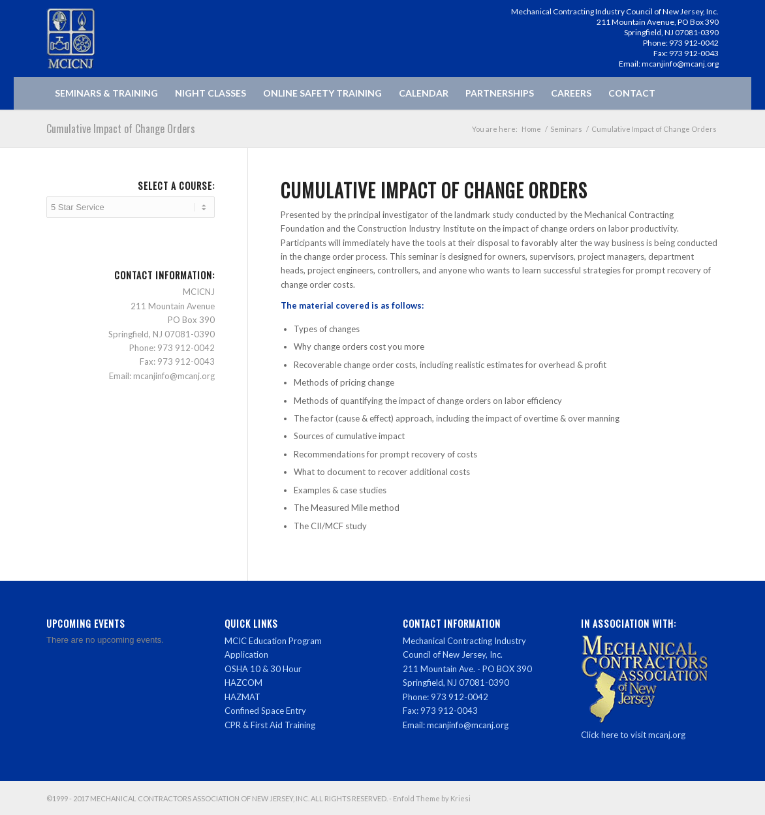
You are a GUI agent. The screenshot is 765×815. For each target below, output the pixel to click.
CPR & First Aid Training (270, 725)
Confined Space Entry (265, 710)
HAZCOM (243, 682)
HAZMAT (242, 697)
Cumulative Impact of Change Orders (120, 128)
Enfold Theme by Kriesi (432, 798)
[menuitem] (106, 93)
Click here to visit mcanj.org (633, 735)
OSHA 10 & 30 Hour (263, 669)
